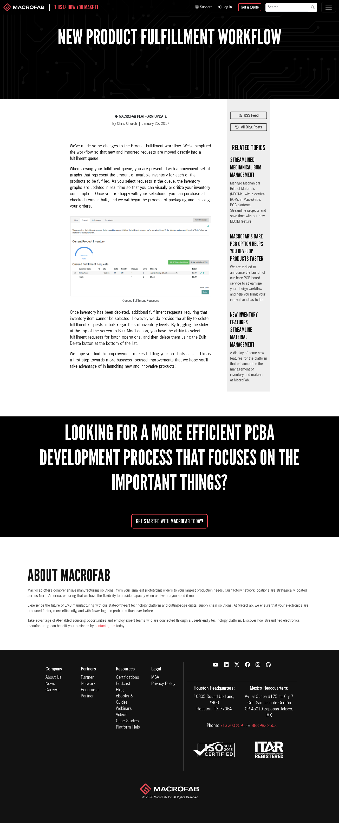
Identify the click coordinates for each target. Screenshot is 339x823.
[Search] (287, 7)
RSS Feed (248, 116)
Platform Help (128, 727)
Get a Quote (250, 7)
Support (203, 7)
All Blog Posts (248, 127)
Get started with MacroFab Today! (169, 521)
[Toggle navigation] (328, 7)
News (50, 684)
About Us (53, 678)
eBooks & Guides (124, 699)
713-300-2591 (232, 726)
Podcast (123, 684)
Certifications (127, 678)
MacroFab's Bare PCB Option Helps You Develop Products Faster (246, 247)
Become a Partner (90, 693)
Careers (52, 690)
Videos (121, 715)
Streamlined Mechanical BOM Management (245, 167)
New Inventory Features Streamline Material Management (244, 329)
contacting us (105, 626)
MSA (155, 678)
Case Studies (127, 721)
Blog (120, 690)
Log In (225, 7)
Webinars (124, 709)
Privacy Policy (163, 684)
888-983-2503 (264, 726)
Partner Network (88, 681)
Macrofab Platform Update (141, 117)
